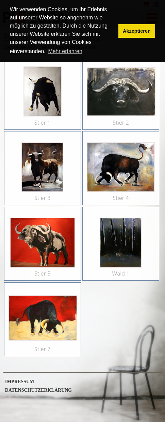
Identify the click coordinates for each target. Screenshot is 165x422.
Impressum (19, 381)
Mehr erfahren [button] (65, 51)
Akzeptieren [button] (137, 31)
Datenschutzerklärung (38, 390)
